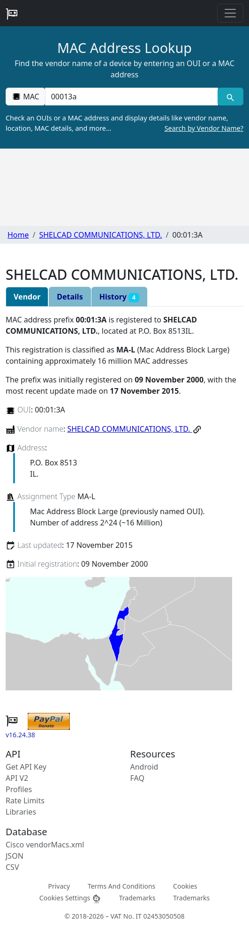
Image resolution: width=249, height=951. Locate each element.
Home (18, 235)
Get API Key (26, 767)
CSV (12, 867)
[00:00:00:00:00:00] (131, 96)
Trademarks (137, 897)
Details (70, 297)
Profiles (19, 789)
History (119, 297)
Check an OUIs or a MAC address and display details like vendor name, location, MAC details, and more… (124, 123)
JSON (14, 856)
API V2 (17, 778)
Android (144, 767)
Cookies (185, 886)
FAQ (137, 778)
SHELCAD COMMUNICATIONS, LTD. (100, 235)
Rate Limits (25, 800)
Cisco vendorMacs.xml (45, 844)
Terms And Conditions (121, 886)
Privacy (59, 886)
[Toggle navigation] (230, 13)
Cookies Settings (70, 898)
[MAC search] (230, 96)
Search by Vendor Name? (204, 128)
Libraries (21, 812)
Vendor (27, 297)
